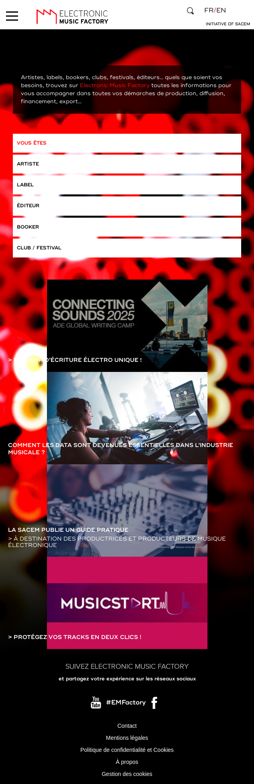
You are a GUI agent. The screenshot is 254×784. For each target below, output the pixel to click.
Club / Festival (39, 248)
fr (208, 10)
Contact (126, 726)
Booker (28, 227)
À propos (127, 762)
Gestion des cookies (127, 774)
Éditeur (28, 206)
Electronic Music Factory (115, 85)
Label (25, 185)
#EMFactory (126, 703)
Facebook (155, 704)
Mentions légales (127, 738)
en (221, 10)
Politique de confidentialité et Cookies (127, 750)
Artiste (28, 164)
